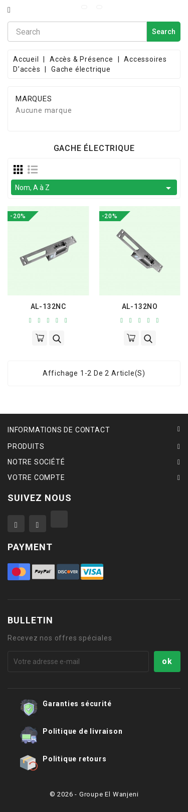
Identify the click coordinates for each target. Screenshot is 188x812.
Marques (34, 99)
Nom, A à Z (94, 188)
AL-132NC (48, 306)
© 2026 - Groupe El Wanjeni (94, 794)
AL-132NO (140, 306)
